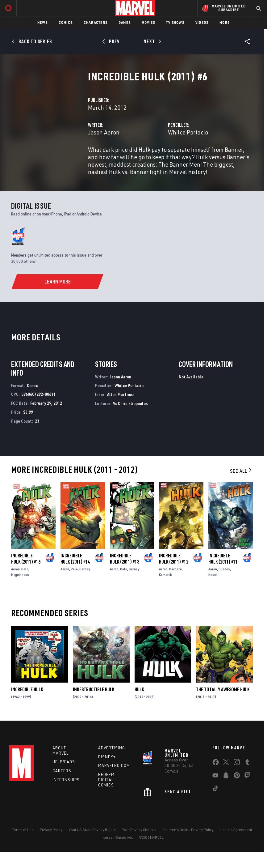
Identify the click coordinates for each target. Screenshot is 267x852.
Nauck (213, 574)
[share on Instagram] (237, 763)
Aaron (15, 569)
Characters (95, 22)
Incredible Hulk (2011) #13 (124, 558)
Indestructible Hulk (93, 689)
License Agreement (236, 829)
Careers (61, 770)
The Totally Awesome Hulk (222, 689)
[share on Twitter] (226, 763)
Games (125, 22)
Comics (66, 22)
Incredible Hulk (27, 689)
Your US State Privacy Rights (92, 829)
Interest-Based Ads (117, 837)
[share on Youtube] (215, 776)
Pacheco (175, 569)
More (224, 22)
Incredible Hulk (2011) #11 (223, 558)
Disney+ (107, 756)
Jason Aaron (103, 132)
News (42, 22)
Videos (201, 22)
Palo (24, 569)
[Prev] (111, 41)
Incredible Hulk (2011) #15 (25, 558)
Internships (66, 779)
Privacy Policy (51, 829)
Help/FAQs (63, 761)
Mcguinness (20, 574)
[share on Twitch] (247, 776)
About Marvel (60, 750)
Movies (148, 22)
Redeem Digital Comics (106, 779)
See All (241, 471)
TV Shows (175, 22)
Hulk (139, 689)
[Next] (152, 41)
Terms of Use (23, 829)
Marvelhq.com (114, 765)
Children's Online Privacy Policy (188, 829)
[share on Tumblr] (247, 763)
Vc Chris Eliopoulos (130, 403)
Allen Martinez (120, 394)
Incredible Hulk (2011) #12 (173, 558)
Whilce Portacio (188, 132)
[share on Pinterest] (237, 776)
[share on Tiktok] (215, 789)
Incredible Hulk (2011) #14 (75, 558)
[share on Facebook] (215, 763)
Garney (84, 569)
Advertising (111, 747)
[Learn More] (57, 281)
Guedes (224, 569)
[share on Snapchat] (226, 776)
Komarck (165, 574)
